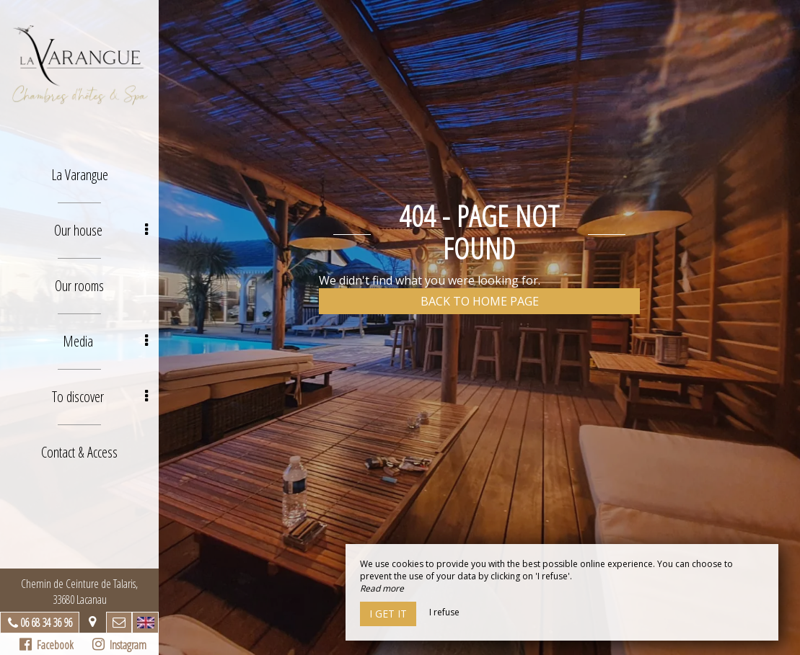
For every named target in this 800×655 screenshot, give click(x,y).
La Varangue (79, 174)
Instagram (119, 645)
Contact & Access (79, 452)
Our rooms (79, 285)
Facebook (46, 645)
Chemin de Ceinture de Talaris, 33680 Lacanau (79, 591)
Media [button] (105, 341)
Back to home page (480, 301)
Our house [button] (101, 230)
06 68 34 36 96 (46, 623)
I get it (388, 613)
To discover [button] (100, 396)
